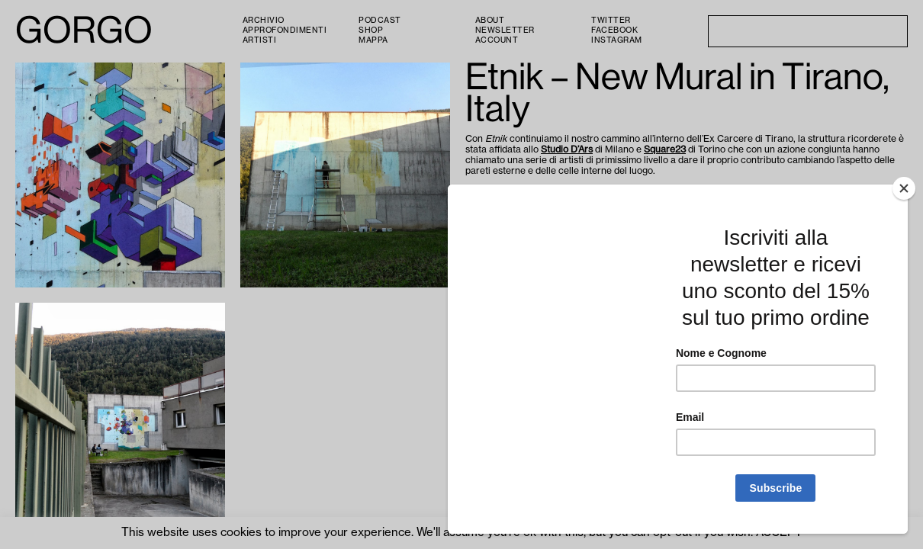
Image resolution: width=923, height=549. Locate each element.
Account (497, 40)
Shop (371, 30)
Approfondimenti (285, 30)
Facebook (614, 30)
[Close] (903, 279)
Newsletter (505, 30)
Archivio (264, 20)
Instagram (616, 40)
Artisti (260, 40)
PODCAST (380, 20)
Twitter (611, 20)
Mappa (373, 40)
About (490, 20)
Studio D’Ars (567, 149)
